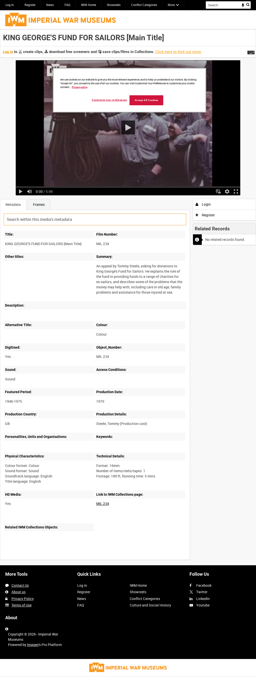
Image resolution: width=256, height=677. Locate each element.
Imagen (33, 644)
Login (203, 204)
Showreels (113, 5)
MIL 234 (102, 503)
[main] (128, 297)
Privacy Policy (23, 598)
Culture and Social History (150, 605)
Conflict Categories (144, 5)
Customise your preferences (109, 100)
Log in (10, 5)
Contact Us (20, 585)
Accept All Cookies (146, 100)
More (171, 5)
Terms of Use (22, 605)
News (50, 5)
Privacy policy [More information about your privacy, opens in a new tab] (80, 87)
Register (30, 5)
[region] (129, 90)
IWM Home (88, 5)
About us (19, 591)
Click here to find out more (178, 51)
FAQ (67, 5)
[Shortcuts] (251, 51)
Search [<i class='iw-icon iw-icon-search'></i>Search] (248, 4)
